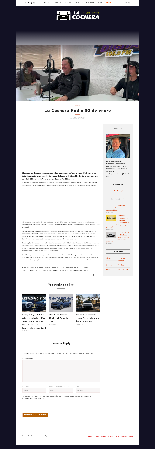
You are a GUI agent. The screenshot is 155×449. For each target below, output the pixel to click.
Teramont (77, 275)
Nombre (26, 391)
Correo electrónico (59, 391)
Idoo (48, 440)
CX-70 (31, 272)
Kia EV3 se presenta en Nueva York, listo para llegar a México (88, 322)
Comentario (28, 363)
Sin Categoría (123, 274)
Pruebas (58, 2)
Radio (108, 2)
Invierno (86, 272)
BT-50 (26, 272)
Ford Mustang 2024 (47, 272)
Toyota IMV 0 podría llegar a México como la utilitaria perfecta (117, 241)
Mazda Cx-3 (41, 275)
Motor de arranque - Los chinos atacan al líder (115, 212)
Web (77, 391)
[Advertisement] (77, 39)
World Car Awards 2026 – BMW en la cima (58, 322)
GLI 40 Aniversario (65, 272)
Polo (64, 275)
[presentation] (34, 412)
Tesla (85, 275)
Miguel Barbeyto (54, 275)
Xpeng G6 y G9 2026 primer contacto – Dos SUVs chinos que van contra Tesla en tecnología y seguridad (34, 326)
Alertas (68, 2)
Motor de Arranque (94, 2)
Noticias (47, 2)
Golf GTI (77, 272)
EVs (36, 272)
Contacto (79, 2)
